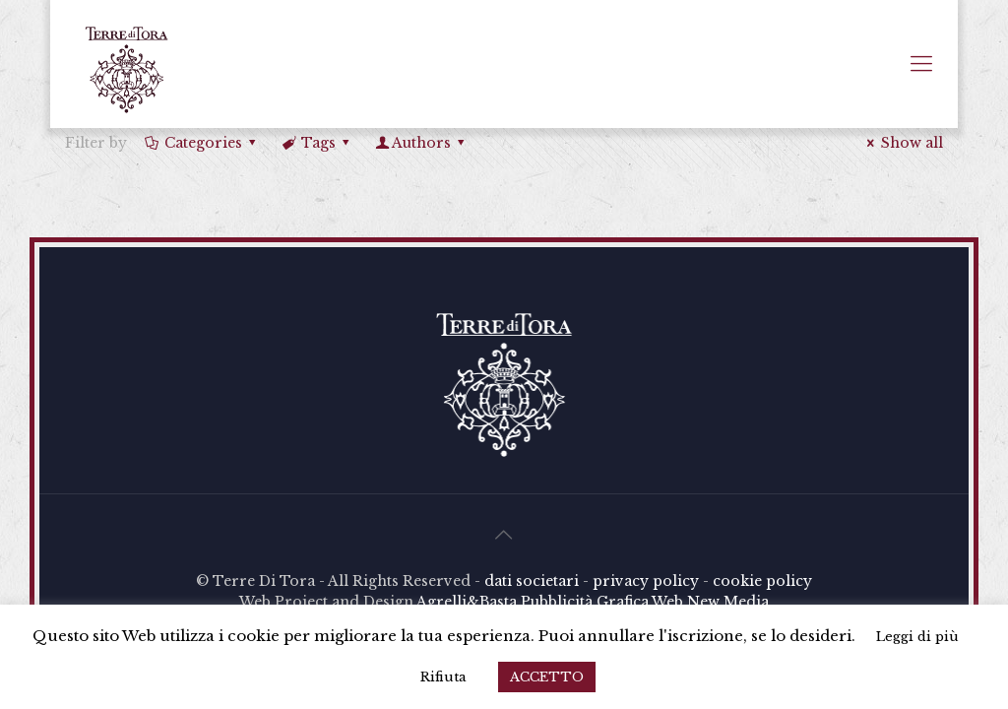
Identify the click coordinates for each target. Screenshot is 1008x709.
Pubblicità (557, 602)
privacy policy (646, 581)
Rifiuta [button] (443, 677)
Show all (902, 143)
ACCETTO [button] (547, 677)
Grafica (623, 602)
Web (667, 602)
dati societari (531, 581)
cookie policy (762, 581)
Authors (422, 143)
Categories (201, 143)
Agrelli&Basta (466, 602)
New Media (728, 602)
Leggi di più (917, 636)
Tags (317, 143)
